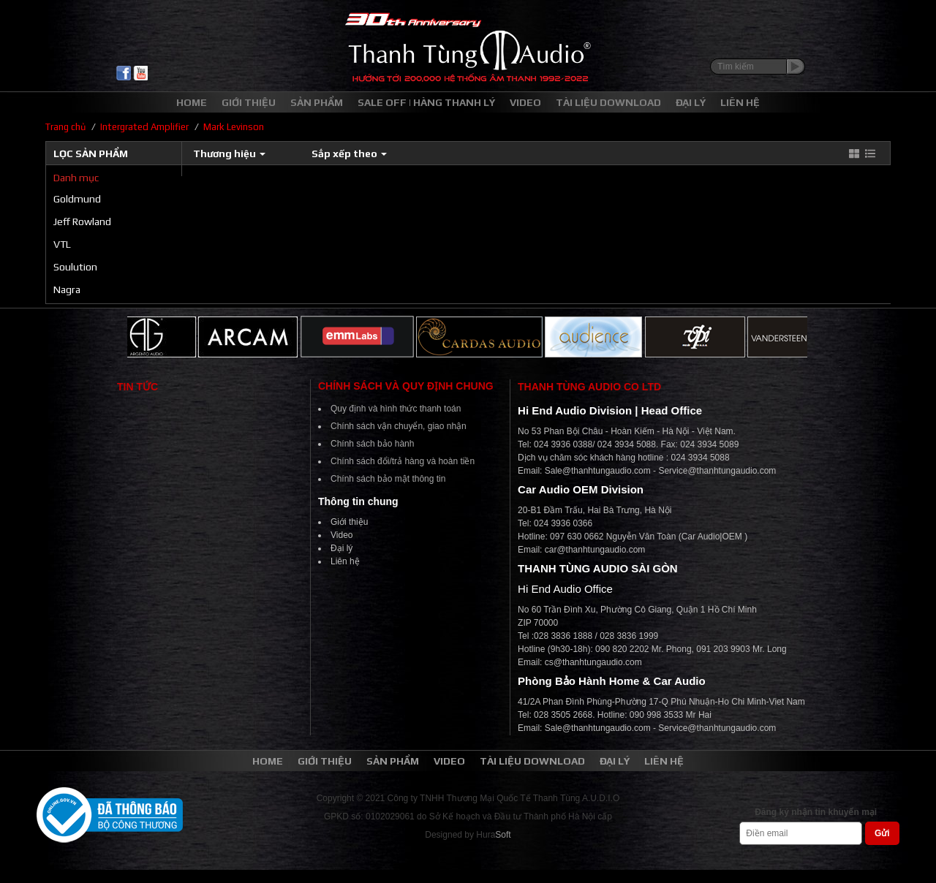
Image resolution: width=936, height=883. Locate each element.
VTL (62, 244)
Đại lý (341, 548)
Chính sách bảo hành (372, 444)
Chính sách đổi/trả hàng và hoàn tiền (403, 461)
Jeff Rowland (82, 221)
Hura (493, 835)
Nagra (66, 289)
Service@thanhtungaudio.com (717, 471)
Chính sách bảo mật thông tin (388, 479)
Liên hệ (345, 561)
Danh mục (76, 177)
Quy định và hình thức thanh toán (396, 408)
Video (341, 535)
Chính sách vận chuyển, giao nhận (399, 426)
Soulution (75, 267)
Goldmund (77, 199)
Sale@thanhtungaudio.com (598, 471)
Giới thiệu (349, 522)
